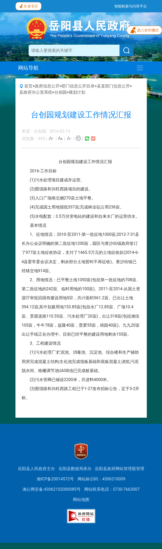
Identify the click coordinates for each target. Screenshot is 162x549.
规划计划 (77, 92)
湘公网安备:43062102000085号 (51, 489)
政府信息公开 (47, 86)
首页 (28, 86)
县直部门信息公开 (113, 86)
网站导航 (28, 68)
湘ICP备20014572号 (55, 479)
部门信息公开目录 (78, 86)
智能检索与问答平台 (130, 6)
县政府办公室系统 (35, 92)
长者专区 (28, 5)
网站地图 (81, 499)
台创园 (60, 92)
